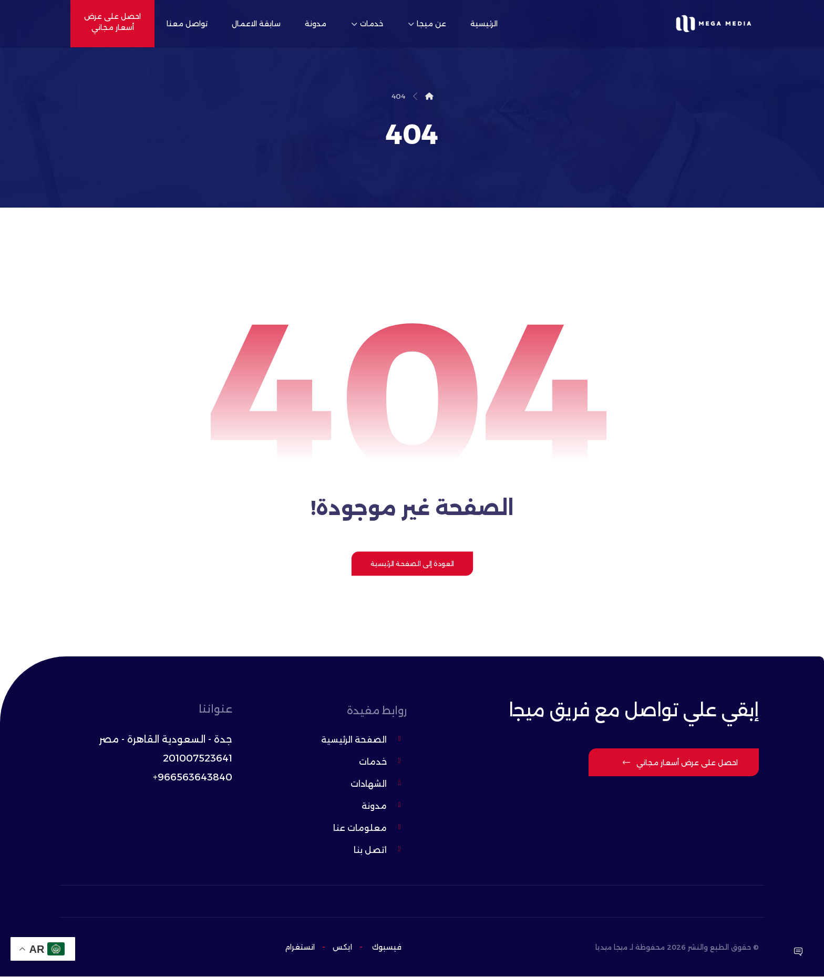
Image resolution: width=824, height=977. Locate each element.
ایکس (341, 947)
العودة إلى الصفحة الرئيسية (411, 565)
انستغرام (300, 947)
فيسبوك (386, 947)
